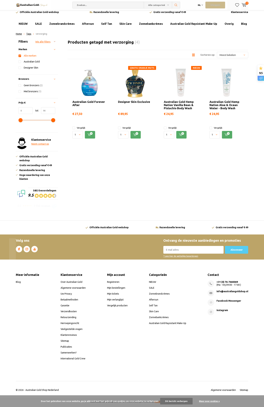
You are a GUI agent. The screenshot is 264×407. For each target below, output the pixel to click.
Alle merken (30, 58)
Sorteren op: (207, 57)
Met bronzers (32, 93)
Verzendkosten (69, 314)
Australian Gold (32, 64)
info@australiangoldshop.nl (232, 294)
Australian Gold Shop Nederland (42, 392)
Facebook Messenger (229, 303)
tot (35, 113)
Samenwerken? (69, 355)
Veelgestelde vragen (71, 331)
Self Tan (106, 26)
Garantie (65, 308)
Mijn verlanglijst (115, 302)
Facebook (19, 251)
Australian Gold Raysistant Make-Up (193, 26)
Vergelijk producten (117, 308)
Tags (28, 36)
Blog (244, 26)
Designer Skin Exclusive (134, 104)
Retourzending (68, 319)
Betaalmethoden (69, 302)
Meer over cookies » (209, 401)
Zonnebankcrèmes (151, 26)
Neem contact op (40, 146)
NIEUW (23, 26)
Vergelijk (78, 130)
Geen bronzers (33, 87)
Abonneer (236, 252)
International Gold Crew (73, 361)
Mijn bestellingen (116, 290)
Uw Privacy (66, 296)
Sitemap (65, 343)
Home (19, 36)
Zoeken (176, 5)
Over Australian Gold (71, 284)
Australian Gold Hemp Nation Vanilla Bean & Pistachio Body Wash (179, 107)
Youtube (34, 251)
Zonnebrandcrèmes (62, 26)
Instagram (27, 251)
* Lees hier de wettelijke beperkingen (180, 259)
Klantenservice (239, 14)
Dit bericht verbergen (176, 401)
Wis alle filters (43, 44)
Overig (229, 26)
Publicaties (66, 349)
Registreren (113, 284)
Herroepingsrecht (70, 325)
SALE (38, 26)
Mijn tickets (113, 296)
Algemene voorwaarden (73, 290)
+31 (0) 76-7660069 (227, 284)
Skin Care (125, 26)
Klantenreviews (69, 337)
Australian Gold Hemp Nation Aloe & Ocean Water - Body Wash (224, 107)
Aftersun (88, 26)
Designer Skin (31, 70)
